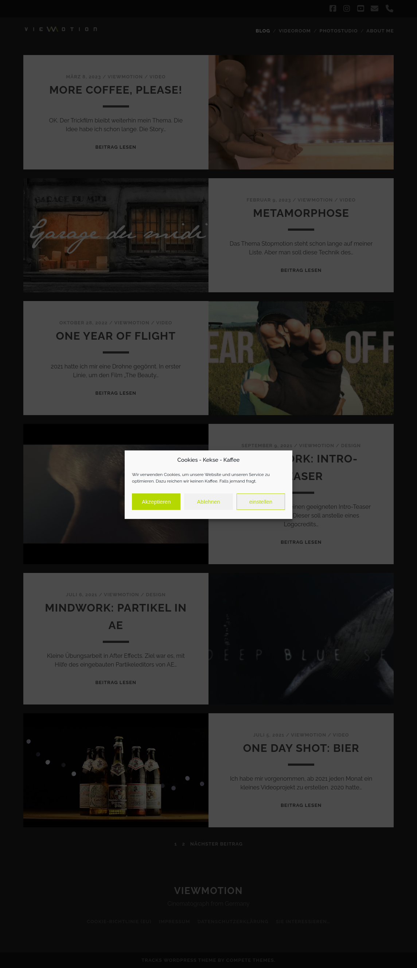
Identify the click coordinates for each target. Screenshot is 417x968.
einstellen (260, 509)
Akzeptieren (156, 509)
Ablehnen (208, 509)
